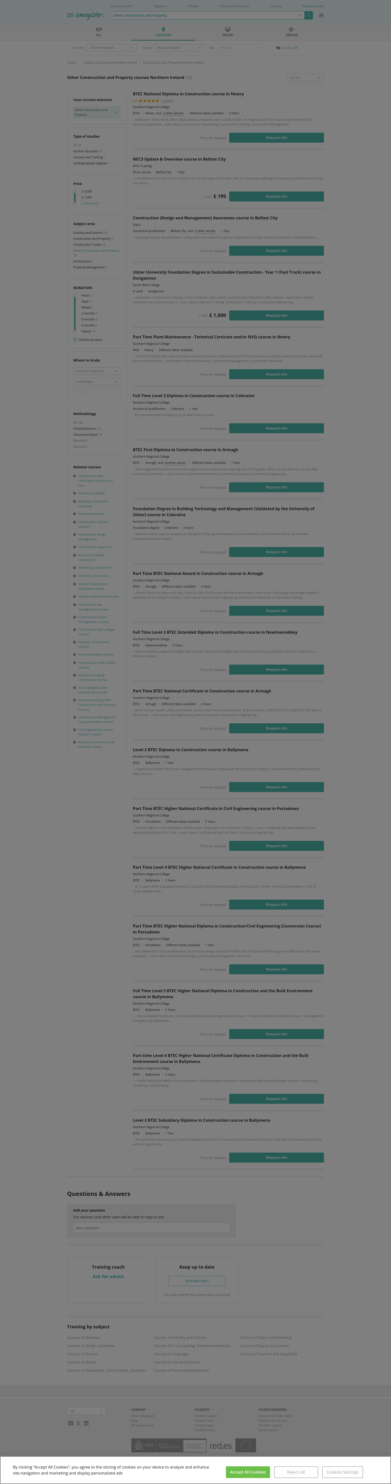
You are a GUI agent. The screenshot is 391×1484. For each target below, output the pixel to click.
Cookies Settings (342, 1472)
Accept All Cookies (248, 1472)
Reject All (296, 1472)
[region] (195, 1470)
